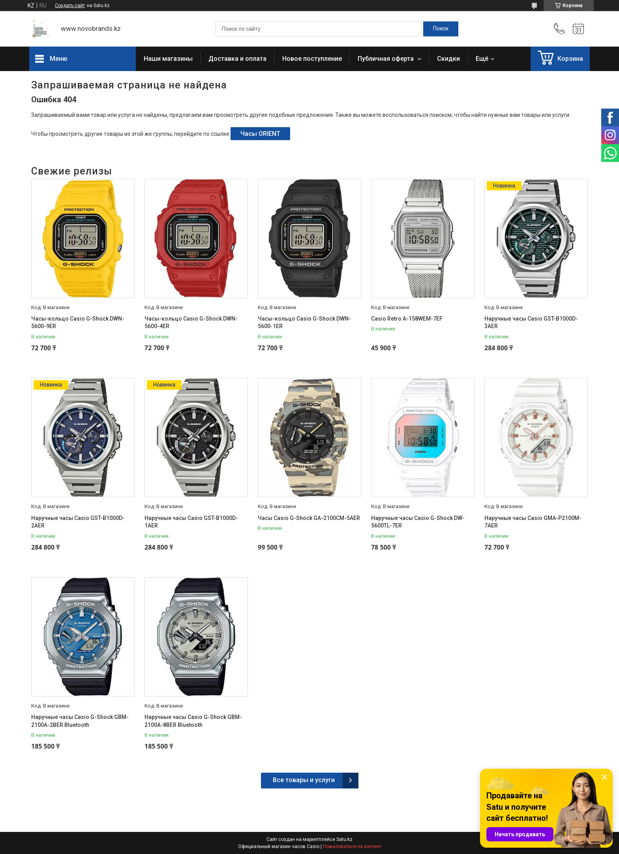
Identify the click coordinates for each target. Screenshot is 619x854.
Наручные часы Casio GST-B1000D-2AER (78, 522)
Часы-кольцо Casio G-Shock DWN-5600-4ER (191, 322)
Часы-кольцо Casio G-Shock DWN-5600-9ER (77, 322)
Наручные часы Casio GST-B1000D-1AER (191, 522)
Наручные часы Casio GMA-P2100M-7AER (532, 522)
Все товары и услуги (304, 780)
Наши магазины (168, 58)
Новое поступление (312, 58)
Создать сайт (70, 5)
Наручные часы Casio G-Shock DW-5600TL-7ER (418, 522)
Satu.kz (344, 839)
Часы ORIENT (260, 133)
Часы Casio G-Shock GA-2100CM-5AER (309, 518)
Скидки (448, 58)
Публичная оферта (386, 58)
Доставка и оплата (237, 58)
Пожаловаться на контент (352, 846)
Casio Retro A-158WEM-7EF (407, 318)
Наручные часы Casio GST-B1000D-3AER (531, 322)
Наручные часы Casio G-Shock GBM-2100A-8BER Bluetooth (193, 721)
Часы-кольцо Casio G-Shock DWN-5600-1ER (304, 322)
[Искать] (440, 28)
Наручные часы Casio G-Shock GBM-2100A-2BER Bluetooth (80, 721)
